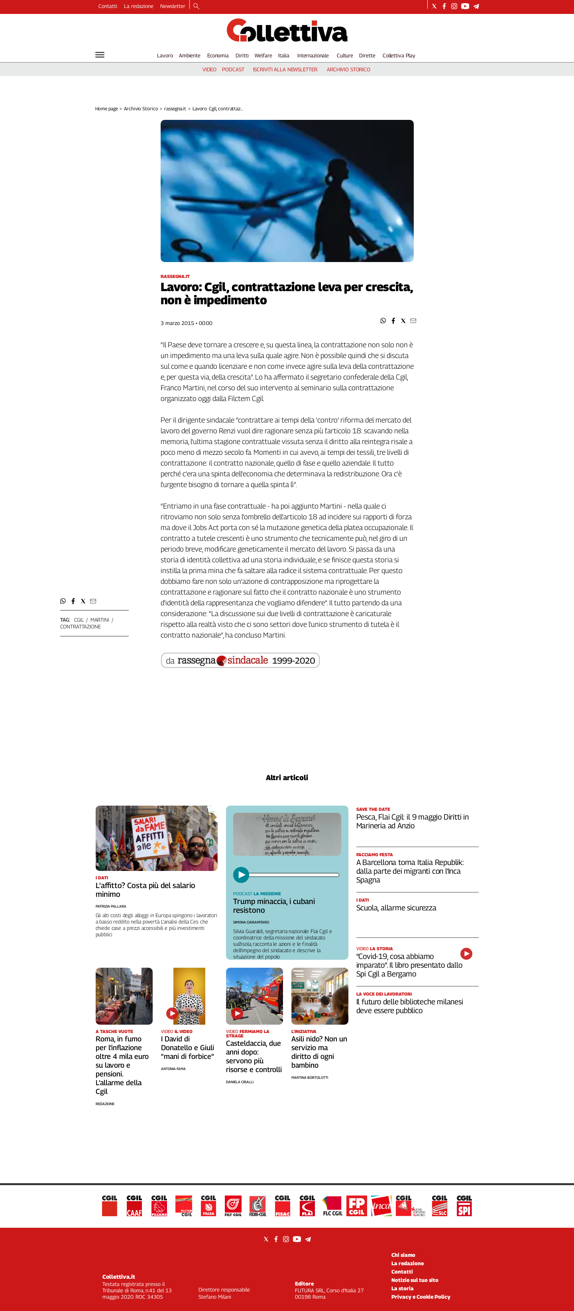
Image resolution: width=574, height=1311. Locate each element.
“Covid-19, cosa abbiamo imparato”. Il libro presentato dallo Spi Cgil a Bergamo (409, 965)
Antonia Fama (173, 1068)
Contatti (107, 6)
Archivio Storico (141, 109)
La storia (402, 1288)
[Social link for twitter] (434, 6)
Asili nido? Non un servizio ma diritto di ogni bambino (319, 1052)
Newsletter (172, 6)
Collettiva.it (118, 1276)
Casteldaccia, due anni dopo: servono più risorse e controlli (254, 1056)
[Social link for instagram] (454, 6)
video (209, 69)
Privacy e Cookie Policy (420, 1296)
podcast (233, 69)
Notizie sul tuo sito (414, 1280)
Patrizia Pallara (111, 906)
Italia (283, 55)
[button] (383, 321)
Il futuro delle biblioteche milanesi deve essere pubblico (409, 1006)
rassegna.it (175, 109)
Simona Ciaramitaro (251, 922)
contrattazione (80, 626)
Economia (218, 55)
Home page (106, 109)
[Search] (196, 6)
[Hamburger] (99, 54)
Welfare (263, 55)
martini (99, 619)
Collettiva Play (399, 55)
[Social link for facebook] (444, 6)
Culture (345, 55)
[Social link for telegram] (476, 6)
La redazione (138, 6)
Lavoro (165, 55)
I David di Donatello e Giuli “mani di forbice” (187, 1048)
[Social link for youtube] (465, 6)
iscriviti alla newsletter (285, 69)
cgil (79, 619)
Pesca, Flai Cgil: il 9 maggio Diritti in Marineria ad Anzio (412, 821)
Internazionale (313, 55)
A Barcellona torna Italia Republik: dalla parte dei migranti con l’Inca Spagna (410, 871)
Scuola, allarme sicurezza (396, 907)
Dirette (367, 55)
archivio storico (348, 69)
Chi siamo (403, 1255)
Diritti (242, 55)
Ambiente (190, 55)
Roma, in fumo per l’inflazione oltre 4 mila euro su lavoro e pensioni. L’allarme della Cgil (122, 1065)
